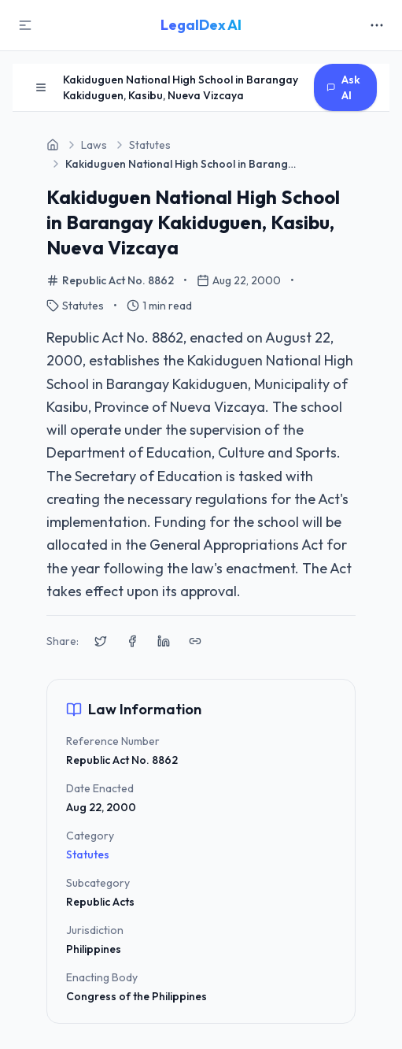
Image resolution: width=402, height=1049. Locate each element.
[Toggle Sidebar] (25, 25)
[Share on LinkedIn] (163, 641)
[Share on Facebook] (132, 641)
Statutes (87, 854)
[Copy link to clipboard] (195, 641)
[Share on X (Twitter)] (100, 641)
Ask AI (343, 87)
